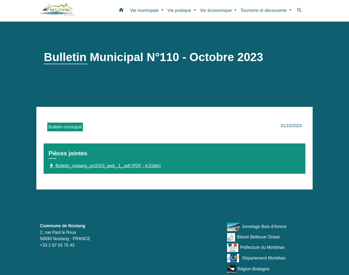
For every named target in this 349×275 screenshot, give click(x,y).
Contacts (56, 209)
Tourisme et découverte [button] (264, 10)
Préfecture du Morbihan (256, 248)
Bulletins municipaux (122, 69)
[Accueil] (70, 11)
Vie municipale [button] (145, 10)
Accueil (52, 69)
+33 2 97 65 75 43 (57, 245)
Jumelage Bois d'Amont (256, 227)
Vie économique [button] (216, 10)
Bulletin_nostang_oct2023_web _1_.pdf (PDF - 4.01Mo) (104, 166)
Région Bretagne (248, 269)
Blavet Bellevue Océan (253, 237)
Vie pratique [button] (179, 10)
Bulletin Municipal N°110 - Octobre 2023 (191, 69)
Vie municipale (80, 69)
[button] (121, 11)
